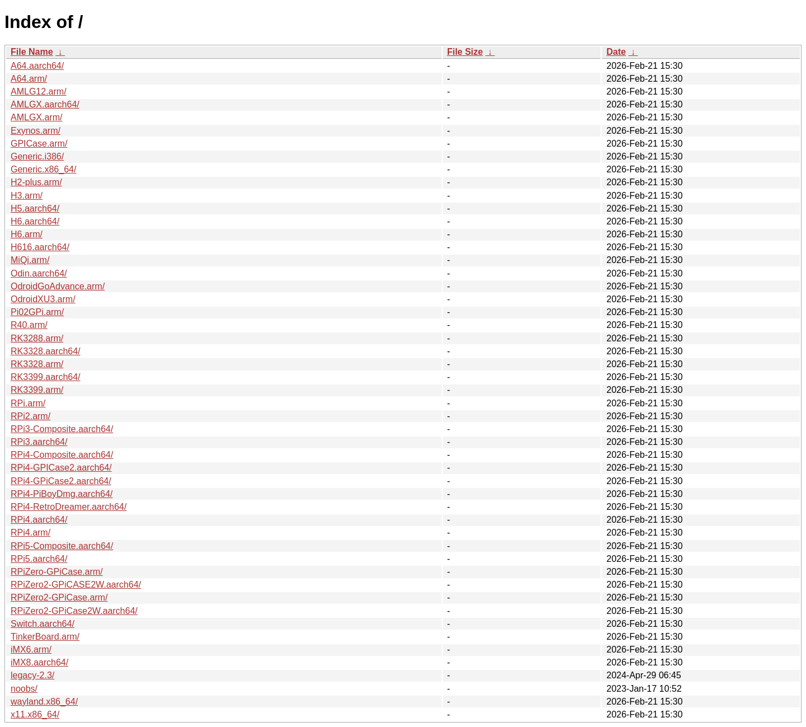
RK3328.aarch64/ (46, 351)
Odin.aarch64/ (39, 273)
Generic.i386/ (37, 156)
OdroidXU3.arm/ (43, 299)
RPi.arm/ (28, 403)
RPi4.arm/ (30, 532)
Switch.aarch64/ (42, 623)
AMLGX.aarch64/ (45, 104)
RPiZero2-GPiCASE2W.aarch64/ (76, 584)
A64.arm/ (29, 78)
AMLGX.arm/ (36, 117)
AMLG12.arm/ (39, 91)
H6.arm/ (27, 234)
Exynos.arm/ (35, 130)
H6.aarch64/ (35, 221)
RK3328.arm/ (37, 364)
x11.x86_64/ (35, 714)
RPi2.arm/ (30, 416)
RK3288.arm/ (37, 338)
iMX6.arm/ (31, 649)
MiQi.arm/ (30, 260)
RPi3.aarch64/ (39, 442)
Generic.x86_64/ (43, 169)
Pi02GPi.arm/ (37, 312)
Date (616, 52)
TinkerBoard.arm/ (45, 636)
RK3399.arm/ (37, 390)
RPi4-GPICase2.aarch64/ (61, 467)
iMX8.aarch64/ (39, 662)
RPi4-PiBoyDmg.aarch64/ (62, 494)
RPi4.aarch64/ (39, 519)
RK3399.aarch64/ (46, 377)
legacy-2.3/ (32, 675)
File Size (465, 52)
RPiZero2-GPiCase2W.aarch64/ (74, 611)
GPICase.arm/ (39, 143)
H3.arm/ (27, 195)
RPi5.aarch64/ (39, 559)
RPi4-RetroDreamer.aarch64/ (68, 507)
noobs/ (24, 688)
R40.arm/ (29, 325)
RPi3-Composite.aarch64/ (62, 429)
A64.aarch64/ (37, 66)
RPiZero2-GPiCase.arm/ (59, 597)
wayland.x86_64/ (44, 701)
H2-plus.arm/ (36, 182)
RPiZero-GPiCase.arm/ (56, 571)
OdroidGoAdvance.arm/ (58, 286)
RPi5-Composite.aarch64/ (62, 546)
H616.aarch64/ (40, 247)
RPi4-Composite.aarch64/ (62, 454)
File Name (32, 52)
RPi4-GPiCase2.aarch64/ (61, 481)
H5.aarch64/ (35, 208)
